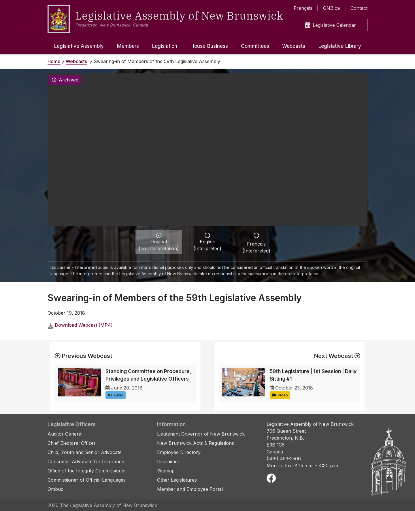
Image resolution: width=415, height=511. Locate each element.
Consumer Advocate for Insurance (86, 461)
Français (303, 8)
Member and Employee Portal (190, 489)
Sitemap (166, 471)
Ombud (55, 489)
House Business (209, 46)
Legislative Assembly (79, 46)
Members (128, 46)
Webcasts (293, 46)
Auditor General (65, 434)
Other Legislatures (177, 480)
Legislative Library (339, 46)
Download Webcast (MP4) (84, 325)
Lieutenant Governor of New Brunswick (201, 434)
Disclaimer (168, 461)
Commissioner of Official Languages (87, 480)
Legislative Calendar (330, 25)
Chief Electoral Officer (72, 443)
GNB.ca (331, 8)
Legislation (164, 46)
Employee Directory (179, 452)
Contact (358, 8)
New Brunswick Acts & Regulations (195, 443)
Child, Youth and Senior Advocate (85, 452)
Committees (255, 46)
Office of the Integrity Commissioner (87, 471)
